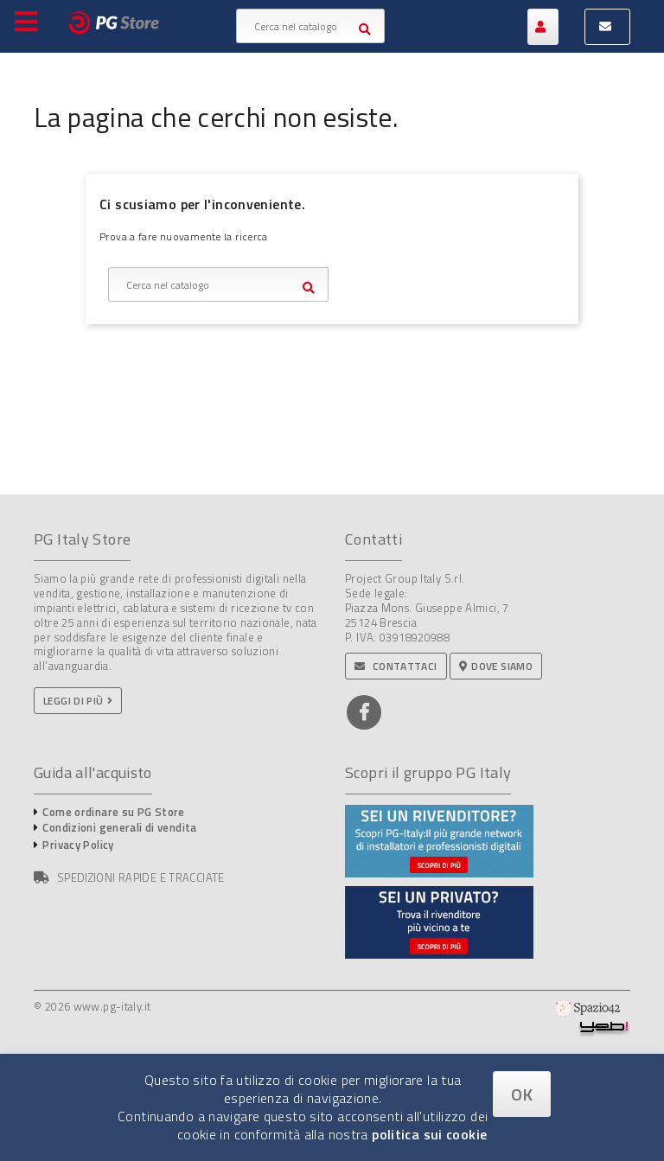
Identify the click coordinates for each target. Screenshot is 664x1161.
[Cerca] (310, 26)
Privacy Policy (77, 844)
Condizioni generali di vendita (119, 827)
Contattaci (395, 666)
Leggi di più (73, 700)
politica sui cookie (429, 1134)
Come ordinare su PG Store (113, 811)
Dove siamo (496, 666)
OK (522, 1094)
